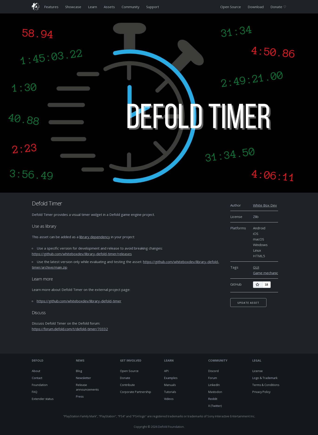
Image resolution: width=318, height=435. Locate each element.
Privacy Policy (261, 392)
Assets (109, 6)
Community (131, 6)
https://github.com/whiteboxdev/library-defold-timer (79, 301)
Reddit (212, 399)
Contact (37, 378)
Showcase (73, 6)
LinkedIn (214, 385)
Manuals (170, 385)
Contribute (127, 385)
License (257, 371)
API (166, 371)
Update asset (248, 302)
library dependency (94, 236)
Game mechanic (265, 272)
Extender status (42, 399)
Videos (168, 399)
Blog (79, 371)
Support (152, 6)
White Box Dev (265, 205)
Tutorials (170, 392)
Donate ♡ (278, 6)
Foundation (40, 385)
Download (256, 6)
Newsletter (83, 378)
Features (51, 6)
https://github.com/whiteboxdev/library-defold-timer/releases (82, 253)
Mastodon (215, 392)
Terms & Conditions (265, 385)
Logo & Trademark (264, 378)
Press (80, 397)
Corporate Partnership (135, 392)
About (36, 371)
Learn (92, 6)
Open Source (230, 6)
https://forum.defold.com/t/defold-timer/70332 (70, 328)
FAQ (34, 392)
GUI (256, 267)
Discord (213, 371)
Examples (170, 378)
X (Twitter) (215, 406)
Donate (125, 378)
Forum (212, 378)
